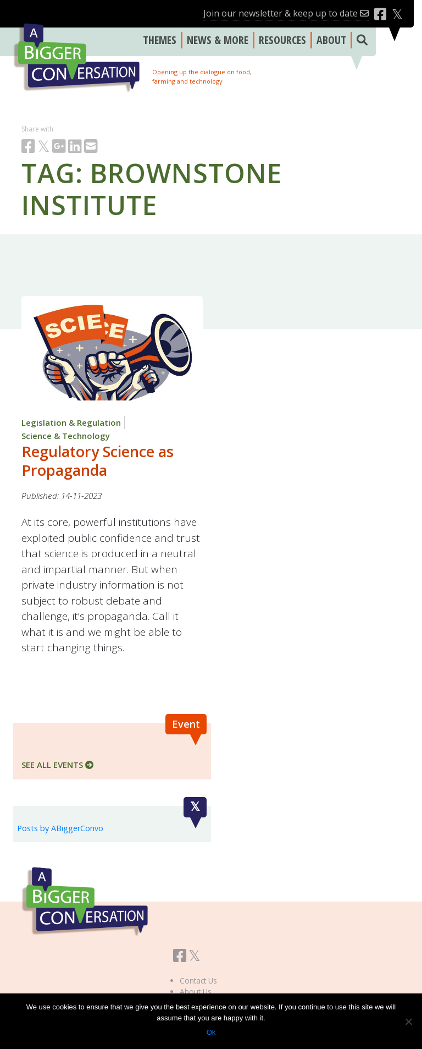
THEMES (159, 39)
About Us (196, 991)
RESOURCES (282, 39)
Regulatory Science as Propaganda (97, 460)
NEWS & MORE (217, 39)
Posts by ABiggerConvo (60, 828)
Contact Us (198, 980)
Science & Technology (65, 435)
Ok (211, 1032)
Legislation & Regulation (71, 422)
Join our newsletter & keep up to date (286, 13)
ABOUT (331, 39)
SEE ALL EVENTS (57, 764)
